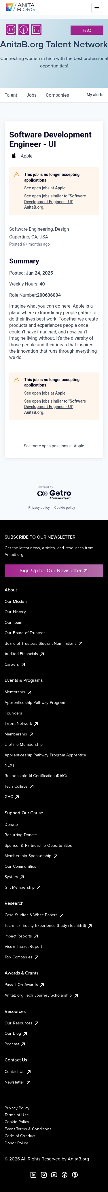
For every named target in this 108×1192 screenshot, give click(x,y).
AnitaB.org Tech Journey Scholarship (42, 995)
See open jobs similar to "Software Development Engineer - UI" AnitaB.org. (55, 201)
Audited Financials (25, 654)
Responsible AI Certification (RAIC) (36, 776)
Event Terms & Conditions (28, 1129)
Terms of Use (17, 1115)
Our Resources (22, 1023)
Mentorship (18, 692)
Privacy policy (39, 508)
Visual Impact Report (23, 946)
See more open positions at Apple (54, 446)
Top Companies (22, 957)
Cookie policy (64, 508)
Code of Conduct (20, 1136)
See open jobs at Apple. (45, 188)
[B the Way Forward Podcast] (74, 1174)
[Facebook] (23, 29)
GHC (12, 796)
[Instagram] (11, 29)
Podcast (15, 1044)
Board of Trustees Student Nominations (44, 643)
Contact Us (18, 1071)
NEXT (10, 765)
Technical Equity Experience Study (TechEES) (49, 925)
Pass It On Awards (25, 984)
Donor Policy (16, 1143)
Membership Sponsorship (31, 856)
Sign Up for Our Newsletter (54, 570)
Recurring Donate (21, 835)
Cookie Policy (17, 1122)
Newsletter (18, 1082)
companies (57, 95)
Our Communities (20, 866)
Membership (19, 734)
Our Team (13, 622)
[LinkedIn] (36, 29)
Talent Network (22, 723)
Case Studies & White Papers (35, 915)
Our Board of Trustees (25, 633)
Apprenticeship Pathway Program (35, 702)
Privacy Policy (17, 1108)
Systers (15, 877)
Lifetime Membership (24, 744)
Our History (15, 612)
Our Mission (16, 601)
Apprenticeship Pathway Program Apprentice (45, 755)
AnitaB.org (78, 1159)
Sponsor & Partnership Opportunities (38, 845)
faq (87, 30)
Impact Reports (22, 936)
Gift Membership (23, 887)
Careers (15, 664)
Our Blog (16, 1033)
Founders (13, 713)
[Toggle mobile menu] (96, 7)
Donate (11, 824)
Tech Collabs (20, 786)
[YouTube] (54, 1174)
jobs (31, 95)
